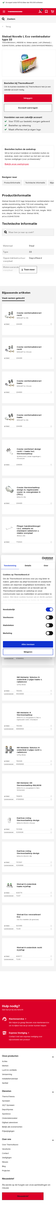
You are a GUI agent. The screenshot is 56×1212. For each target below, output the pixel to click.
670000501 (34, 658)
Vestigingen (7, 1157)
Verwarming (7, 1074)
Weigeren (28, 652)
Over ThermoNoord (10, 1144)
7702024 (34, 542)
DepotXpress (7, 1109)
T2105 (34, 959)
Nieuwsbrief (22, 1196)
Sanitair (5, 1083)
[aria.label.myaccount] (40, 12)
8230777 (34, 956)
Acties (4, 1061)
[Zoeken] (31, 19)
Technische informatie (35, 183)
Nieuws (5, 1162)
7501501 (34, 691)
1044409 (34, 503)
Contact (5, 1153)
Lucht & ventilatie (9, 1070)
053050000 (34, 764)
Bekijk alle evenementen (12, 1127)
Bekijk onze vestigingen (17, 164)
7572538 (34, 829)
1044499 (34, 358)
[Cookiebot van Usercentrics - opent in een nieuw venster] (42, 558)
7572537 (34, 862)
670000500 (34, 799)
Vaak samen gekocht (13, 298)
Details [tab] (28, 565)
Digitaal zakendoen (10, 1122)
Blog (4, 1166)
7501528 (34, 761)
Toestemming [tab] (10, 565)
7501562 (34, 726)
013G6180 (34, 832)
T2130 (34, 929)
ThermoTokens (8, 1096)
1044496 (34, 426)
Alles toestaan (28, 644)
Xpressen (6, 1101)
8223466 (34, 926)
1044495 (34, 324)
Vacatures (6, 1149)
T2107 (34, 896)
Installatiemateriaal (10, 1079)
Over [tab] (46, 565)
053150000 (34, 694)
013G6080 (34, 865)
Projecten (6, 1170)
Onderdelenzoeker (9, 1118)
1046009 (34, 465)
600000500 (34, 729)
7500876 (34, 796)
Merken (5, 1066)
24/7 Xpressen (8, 1105)
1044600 (34, 392)
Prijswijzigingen (8, 1131)
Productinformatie (12, 183)
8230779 (34, 893)
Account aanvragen (28, 108)
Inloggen (28, 98)
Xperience (6, 1114)
